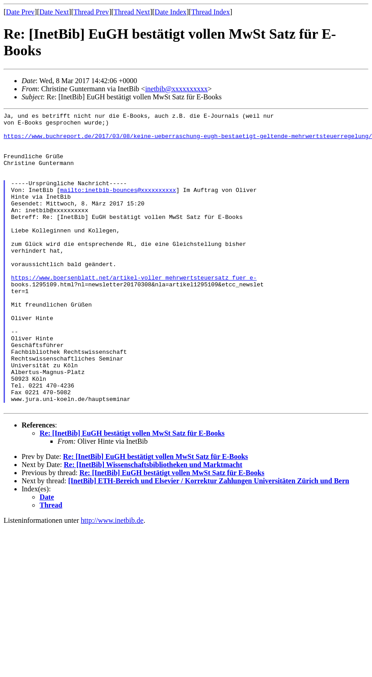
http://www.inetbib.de (112, 579)
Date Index (171, 12)
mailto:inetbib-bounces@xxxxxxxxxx (118, 206)
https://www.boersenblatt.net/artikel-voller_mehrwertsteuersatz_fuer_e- (134, 311)
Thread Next (132, 12)
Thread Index (210, 12)
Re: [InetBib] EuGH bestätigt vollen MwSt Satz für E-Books (132, 492)
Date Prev (20, 12)
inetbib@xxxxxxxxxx (176, 89)
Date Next (54, 12)
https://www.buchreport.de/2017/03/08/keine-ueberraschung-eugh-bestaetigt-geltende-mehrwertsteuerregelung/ (188, 141)
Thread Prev (91, 12)
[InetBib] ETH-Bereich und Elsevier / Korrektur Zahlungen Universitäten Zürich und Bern (209, 540)
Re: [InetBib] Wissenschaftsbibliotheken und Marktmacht (153, 524)
